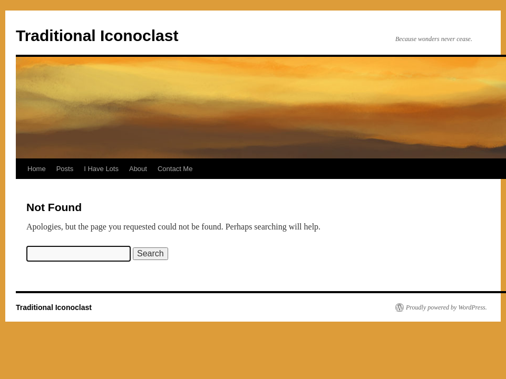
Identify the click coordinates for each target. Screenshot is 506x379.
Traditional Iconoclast (97, 35)
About (138, 169)
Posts (65, 169)
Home (36, 169)
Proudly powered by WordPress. (446, 307)
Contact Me (175, 169)
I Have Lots (101, 169)
